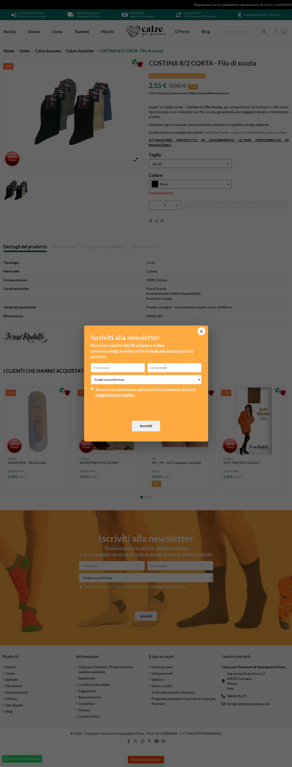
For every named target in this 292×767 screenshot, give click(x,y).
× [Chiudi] (201, 331)
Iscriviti (146, 426)
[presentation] (146, 409)
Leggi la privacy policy (115, 394)
